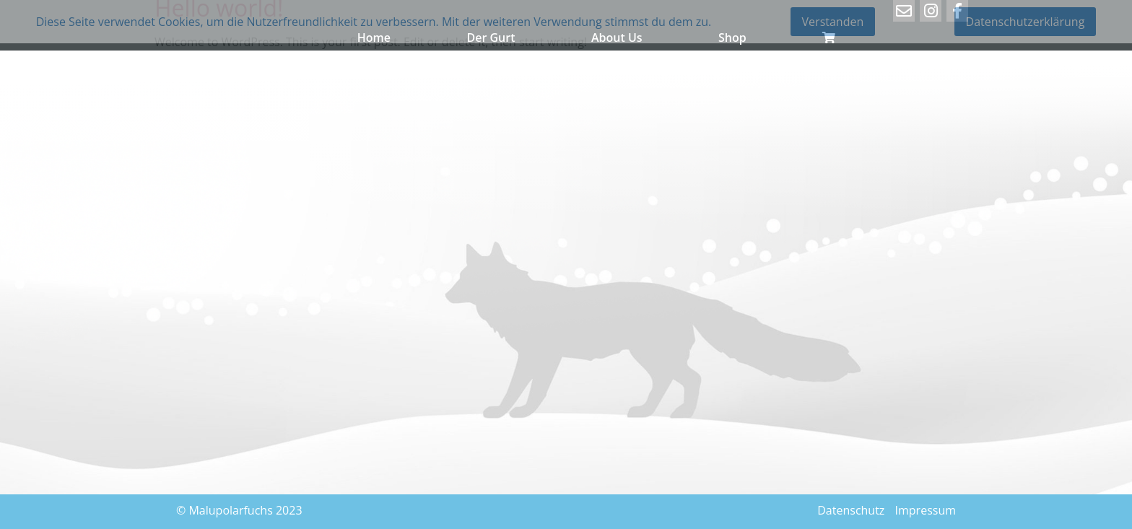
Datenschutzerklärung (1025, 22)
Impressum (925, 510)
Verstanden (833, 22)
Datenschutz (850, 510)
